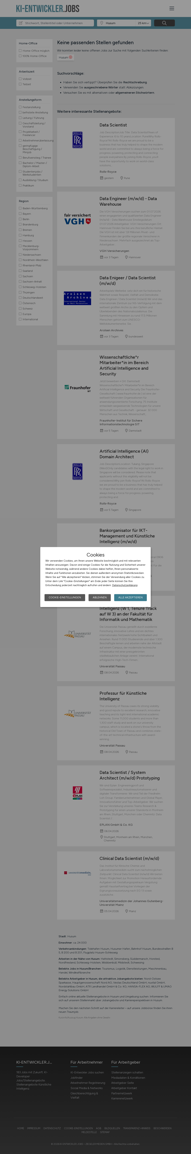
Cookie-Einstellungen (65, 597)
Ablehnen (100, 597)
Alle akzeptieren (130, 597)
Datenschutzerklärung (124, 585)
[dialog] (95, 577)
